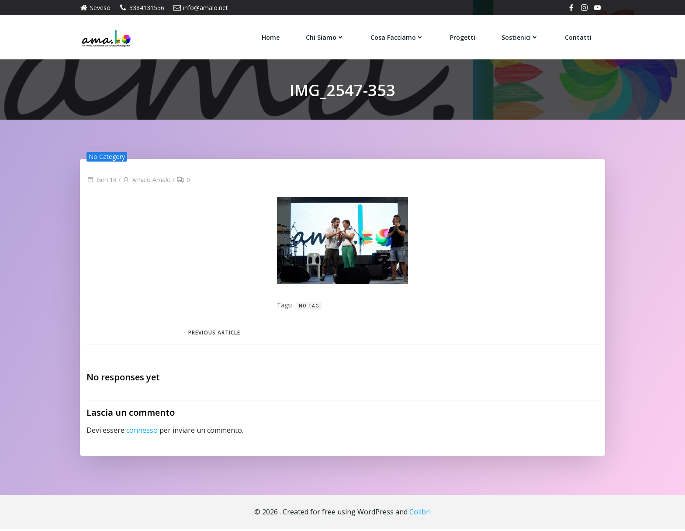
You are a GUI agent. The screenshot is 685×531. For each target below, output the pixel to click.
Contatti (578, 37)
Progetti (463, 37)
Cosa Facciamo (397, 37)
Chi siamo (325, 37)
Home (271, 37)
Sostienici (520, 37)
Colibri (420, 513)
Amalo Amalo (146, 181)
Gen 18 (101, 181)
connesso (142, 432)
